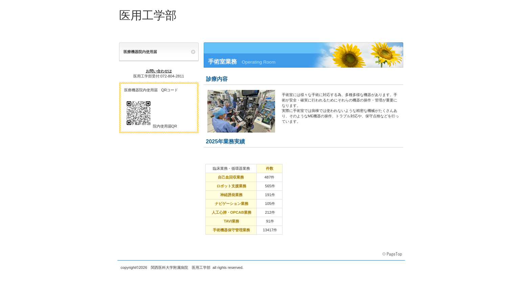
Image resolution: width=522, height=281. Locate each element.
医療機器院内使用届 (140, 52)
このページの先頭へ (392, 254)
